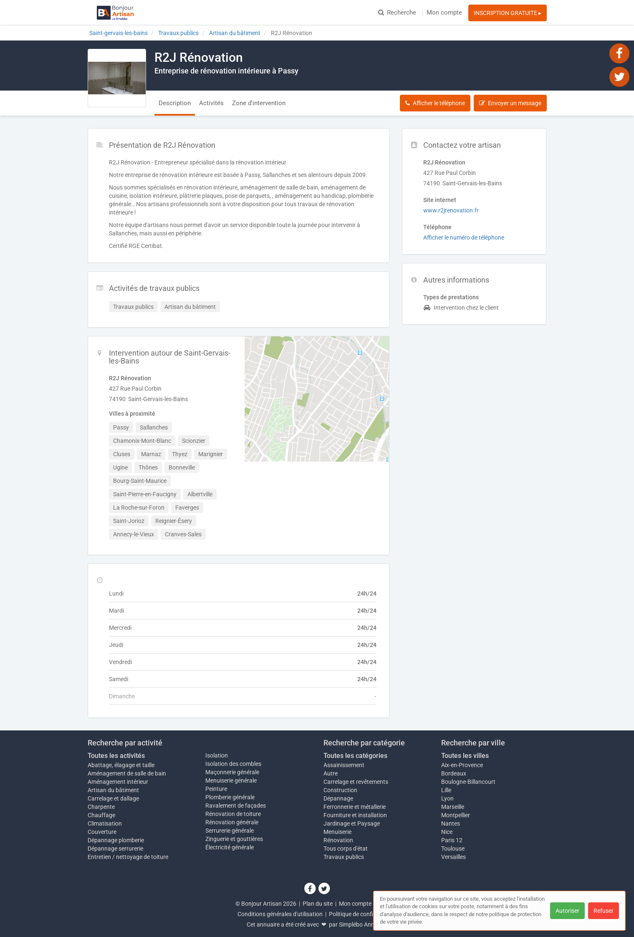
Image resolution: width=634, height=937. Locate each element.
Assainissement (343, 765)
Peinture (216, 788)
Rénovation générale (231, 822)
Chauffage (101, 815)
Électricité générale (229, 847)
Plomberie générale (230, 797)
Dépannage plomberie (116, 840)
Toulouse (453, 848)
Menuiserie (337, 831)
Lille (446, 790)
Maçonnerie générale (232, 772)
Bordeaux (453, 773)
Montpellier (455, 815)
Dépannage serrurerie (115, 848)
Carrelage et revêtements (355, 781)
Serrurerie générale (229, 830)
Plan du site (318, 903)
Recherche (397, 12)
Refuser (604, 910)
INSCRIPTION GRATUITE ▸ (507, 13)
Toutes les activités (116, 756)
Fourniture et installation (355, 815)
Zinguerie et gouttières (234, 839)
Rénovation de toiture (233, 814)
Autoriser (567, 910)
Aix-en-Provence (462, 765)
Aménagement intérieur (118, 781)
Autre (330, 773)
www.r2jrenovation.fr (451, 210)
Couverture (102, 831)
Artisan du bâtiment (113, 790)
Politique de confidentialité (363, 914)
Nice (446, 831)
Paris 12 (451, 840)
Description (175, 103)
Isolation (216, 755)
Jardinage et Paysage (351, 823)
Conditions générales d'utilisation (280, 914)
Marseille (452, 806)
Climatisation (105, 823)
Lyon (447, 798)
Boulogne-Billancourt (468, 781)
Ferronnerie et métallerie (354, 806)
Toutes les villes (465, 756)
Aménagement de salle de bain (127, 773)
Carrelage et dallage (113, 798)
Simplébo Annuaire (363, 924)
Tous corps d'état (345, 848)
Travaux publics (343, 857)
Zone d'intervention (258, 103)
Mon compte (444, 12)
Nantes (450, 823)
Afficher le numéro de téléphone (463, 237)
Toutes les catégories (355, 756)
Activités (211, 103)
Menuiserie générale (231, 780)
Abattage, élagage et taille (121, 765)
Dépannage (338, 798)
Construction (340, 790)
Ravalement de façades (235, 805)
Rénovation (338, 840)
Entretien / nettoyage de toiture (128, 857)
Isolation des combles (233, 763)
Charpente (101, 806)
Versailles (453, 857)
